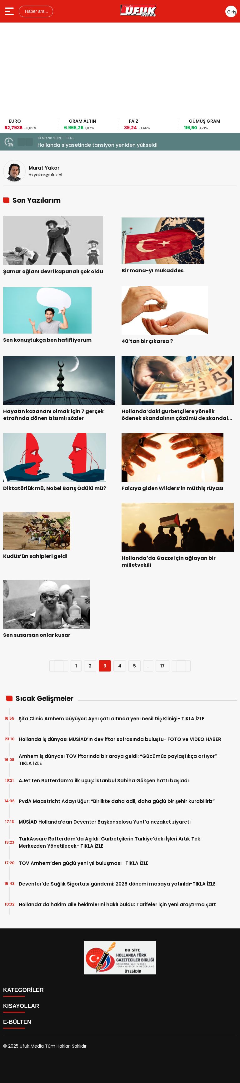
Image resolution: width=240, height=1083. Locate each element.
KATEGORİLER (23, 990)
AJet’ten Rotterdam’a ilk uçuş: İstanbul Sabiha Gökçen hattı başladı (104, 780)
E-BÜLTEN (17, 1022)
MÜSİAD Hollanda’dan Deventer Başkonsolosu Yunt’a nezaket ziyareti (105, 822)
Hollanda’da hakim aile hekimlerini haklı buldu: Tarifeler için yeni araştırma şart (117, 904)
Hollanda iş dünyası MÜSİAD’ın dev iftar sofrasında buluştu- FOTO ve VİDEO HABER (120, 739)
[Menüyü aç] (10, 11)
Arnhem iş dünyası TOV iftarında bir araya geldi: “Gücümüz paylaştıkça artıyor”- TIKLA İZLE (119, 760)
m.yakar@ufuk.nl (45, 175)
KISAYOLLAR (21, 1006)
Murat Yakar (44, 168)
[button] (21, 142)
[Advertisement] (120, 71)
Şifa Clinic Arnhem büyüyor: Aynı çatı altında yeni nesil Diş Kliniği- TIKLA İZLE (111, 718)
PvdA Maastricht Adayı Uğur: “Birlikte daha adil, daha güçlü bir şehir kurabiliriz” (117, 801)
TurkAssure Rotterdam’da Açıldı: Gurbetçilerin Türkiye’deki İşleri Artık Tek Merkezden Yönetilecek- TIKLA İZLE (109, 842)
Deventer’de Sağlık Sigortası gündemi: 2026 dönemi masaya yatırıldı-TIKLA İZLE (117, 884)
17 (162, 666)
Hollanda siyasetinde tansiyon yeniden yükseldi (98, 145)
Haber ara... (36, 11)
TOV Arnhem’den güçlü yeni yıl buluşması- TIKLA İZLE (83, 863)
